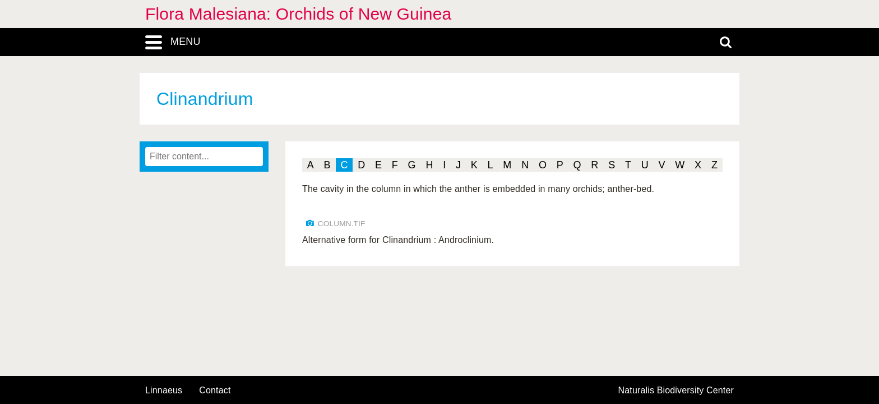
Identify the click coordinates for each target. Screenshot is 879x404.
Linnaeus (163, 390)
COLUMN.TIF (342, 223)
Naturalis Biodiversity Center (676, 390)
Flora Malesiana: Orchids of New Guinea (298, 13)
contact (214, 390)
